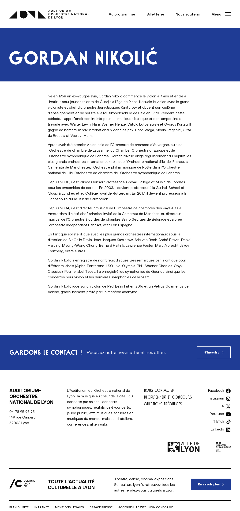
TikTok (218, 421)
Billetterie (155, 14)
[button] (220, 14)
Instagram (216, 398)
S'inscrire (212, 352)
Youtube (217, 413)
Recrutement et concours (168, 397)
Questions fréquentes (163, 403)
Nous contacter (159, 390)
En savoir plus (214, 482)
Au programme (122, 14)
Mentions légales (69, 507)
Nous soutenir (188, 14)
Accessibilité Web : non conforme (145, 507)
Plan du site (19, 507)
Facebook (216, 390)
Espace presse (101, 507)
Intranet (41, 507)
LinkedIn (217, 429)
